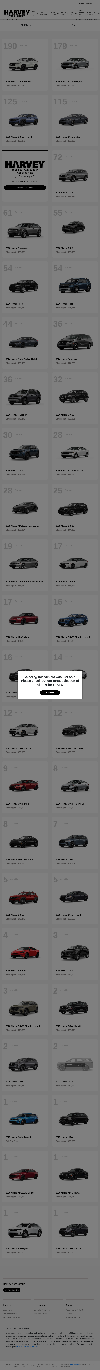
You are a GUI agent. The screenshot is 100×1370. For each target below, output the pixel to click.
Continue (50, 693)
